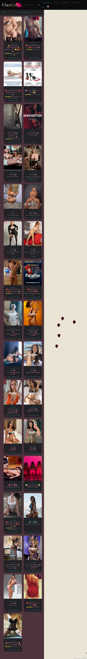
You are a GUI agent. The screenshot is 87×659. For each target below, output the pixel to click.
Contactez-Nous (64, 2)
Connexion (56, 2)
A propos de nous (75, 2)
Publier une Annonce (46, 2)
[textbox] (24, 13)
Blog (43, 7)
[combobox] (24, 13)
